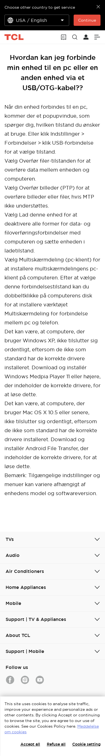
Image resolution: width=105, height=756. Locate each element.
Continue (87, 20)
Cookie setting (86, 744)
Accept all (30, 744)
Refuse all (56, 744)
